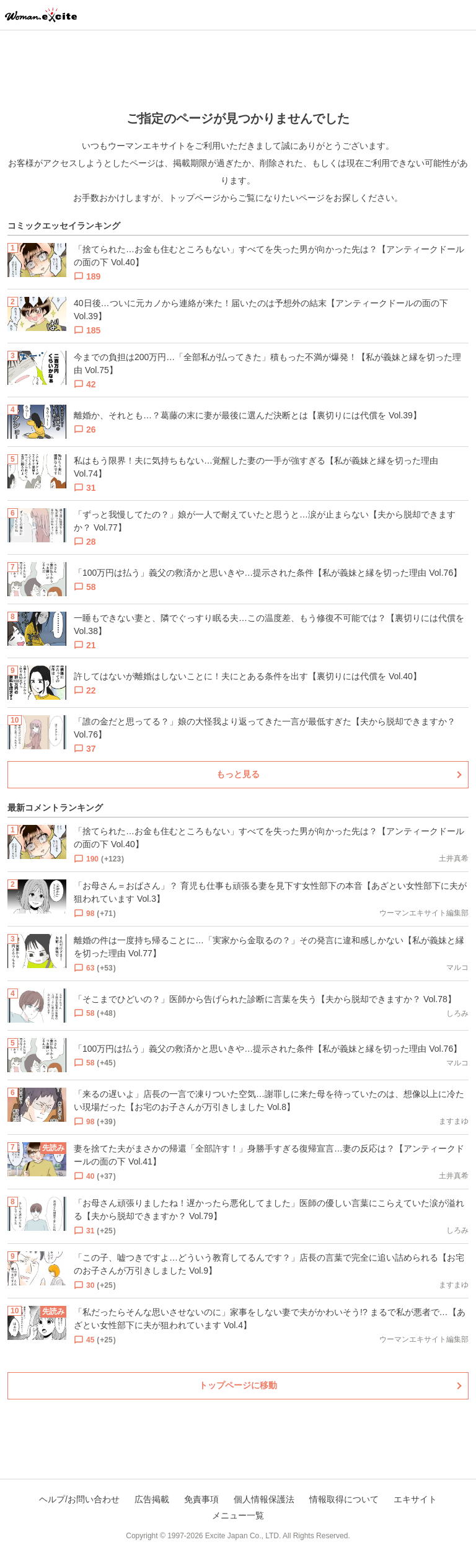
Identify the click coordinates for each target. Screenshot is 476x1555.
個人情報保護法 (264, 1499)
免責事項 (201, 1499)
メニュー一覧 (238, 1515)
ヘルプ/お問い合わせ (79, 1499)
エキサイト (415, 1499)
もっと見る (238, 774)
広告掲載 (151, 1499)
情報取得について (344, 1499)
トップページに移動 (238, 1385)
